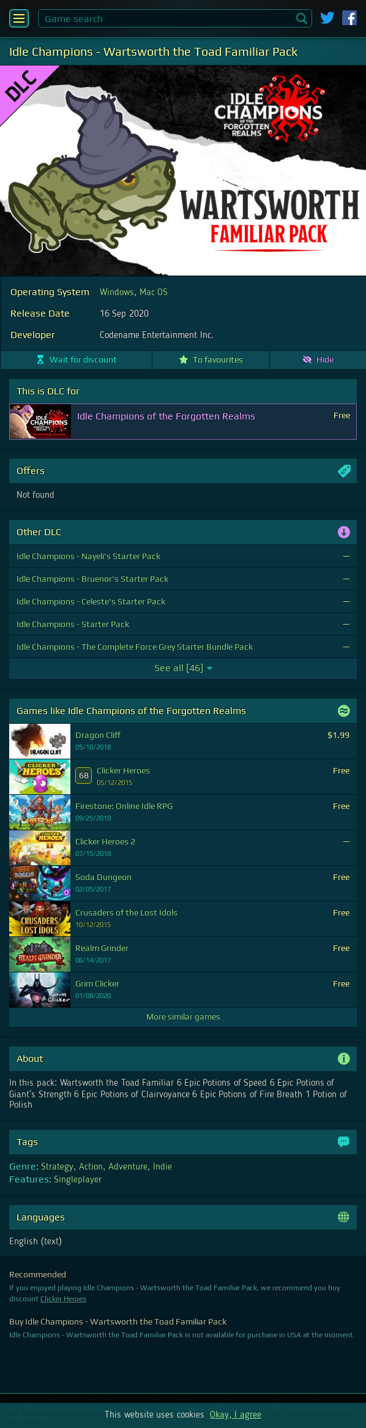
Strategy (57, 1167)
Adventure (128, 1167)
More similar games (183, 1016)
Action (91, 1167)
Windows (117, 293)
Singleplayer (78, 1180)
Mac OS (154, 293)
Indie (162, 1167)
